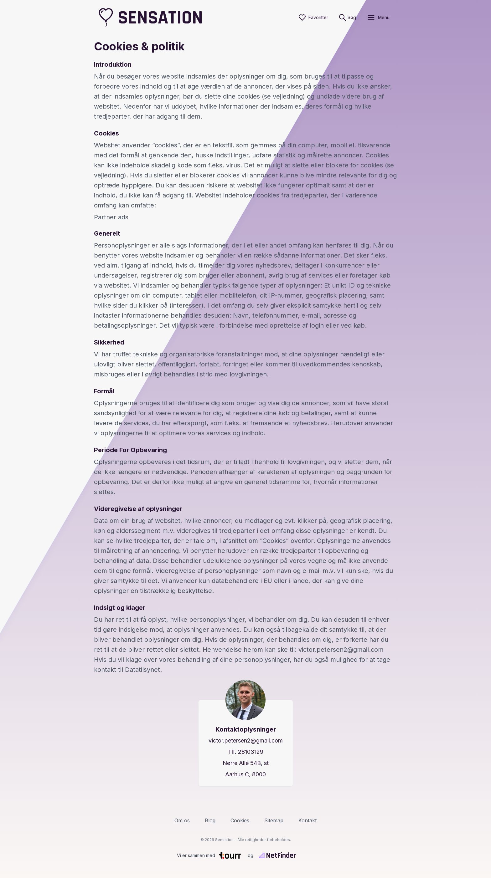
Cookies (239, 820)
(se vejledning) (283, 96)
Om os (182, 820)
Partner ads (111, 217)
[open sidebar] (378, 17)
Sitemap (273, 820)
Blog (210, 820)
